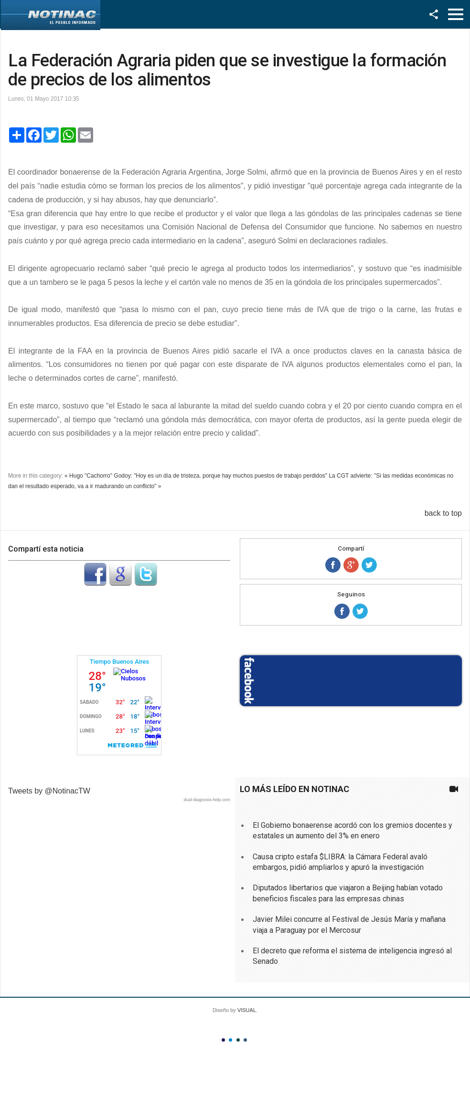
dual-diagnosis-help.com (206, 799)
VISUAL (246, 1010)
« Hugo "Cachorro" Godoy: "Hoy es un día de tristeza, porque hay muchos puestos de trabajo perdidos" (195, 475)
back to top (443, 513)
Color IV (245, 1040)
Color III (238, 1040)
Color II (230, 1040)
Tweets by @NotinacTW (49, 791)
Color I (223, 1040)
